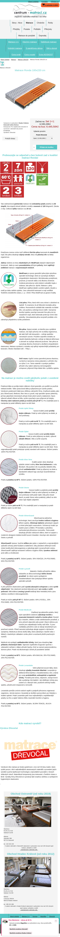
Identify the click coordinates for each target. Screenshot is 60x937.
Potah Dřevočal (41, 135)
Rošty (50, 23)
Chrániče (40, 23)
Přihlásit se (55, 2)
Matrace (13, 59)
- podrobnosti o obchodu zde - (29, 849)
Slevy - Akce (17, 23)
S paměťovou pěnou (34, 48)
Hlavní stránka (33, 2)
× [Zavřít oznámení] (56, 921)
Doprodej (42, 36)
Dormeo (34, 916)
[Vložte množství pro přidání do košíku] (34, 147)
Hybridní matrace (15, 48)
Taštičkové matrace (49, 42)
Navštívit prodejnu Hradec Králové (20, 933)
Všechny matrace (29, 42)
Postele (27, 29)
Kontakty (45, 2)
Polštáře (37, 29)
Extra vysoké (29, 55)
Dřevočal (52, 916)
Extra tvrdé (16, 55)
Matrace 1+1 (13, 42)
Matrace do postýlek (26, 36)
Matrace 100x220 (23, 59)
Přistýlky (16, 29)
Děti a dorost (51, 48)
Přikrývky (48, 29)
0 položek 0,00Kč (50, 4)
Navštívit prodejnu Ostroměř (19, 929)
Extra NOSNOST (46, 55)
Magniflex (43, 916)
